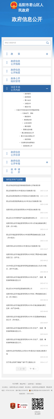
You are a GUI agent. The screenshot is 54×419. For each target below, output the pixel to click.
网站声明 (23, 384)
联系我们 (38, 384)
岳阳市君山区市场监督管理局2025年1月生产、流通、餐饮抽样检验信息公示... (26, 341)
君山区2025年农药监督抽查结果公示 (19, 288)
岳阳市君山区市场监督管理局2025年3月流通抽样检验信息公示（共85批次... (26, 318)
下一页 (33, 369)
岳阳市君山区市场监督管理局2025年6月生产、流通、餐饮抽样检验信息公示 (26, 278)
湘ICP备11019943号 (22, 390)
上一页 (21, 369)
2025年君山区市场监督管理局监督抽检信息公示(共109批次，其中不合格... (26, 267)
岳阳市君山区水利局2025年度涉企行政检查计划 (23, 246)
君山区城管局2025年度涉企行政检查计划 (20, 191)
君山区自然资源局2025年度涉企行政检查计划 (22, 196)
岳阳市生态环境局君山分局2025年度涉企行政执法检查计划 (26, 352)
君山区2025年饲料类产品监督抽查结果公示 (21, 218)
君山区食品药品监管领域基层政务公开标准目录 (23, 185)
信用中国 (31, 384)
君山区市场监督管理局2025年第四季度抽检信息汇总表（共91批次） (25, 236)
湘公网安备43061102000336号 (39, 390)
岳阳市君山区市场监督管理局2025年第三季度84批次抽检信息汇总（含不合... (26, 256)
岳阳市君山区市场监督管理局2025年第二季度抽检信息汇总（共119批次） (26, 295)
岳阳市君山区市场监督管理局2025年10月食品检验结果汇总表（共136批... (26, 224)
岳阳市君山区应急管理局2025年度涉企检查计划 (23, 209)
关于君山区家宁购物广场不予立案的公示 (20, 362)
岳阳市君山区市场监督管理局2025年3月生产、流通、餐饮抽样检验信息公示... (26, 329)
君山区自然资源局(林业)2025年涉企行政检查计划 (23, 201)
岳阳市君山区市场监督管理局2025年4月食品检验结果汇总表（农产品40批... (26, 306)
